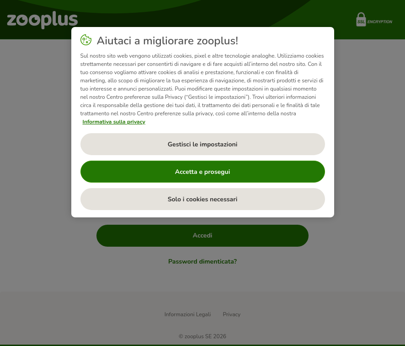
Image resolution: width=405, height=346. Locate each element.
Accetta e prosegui (202, 172)
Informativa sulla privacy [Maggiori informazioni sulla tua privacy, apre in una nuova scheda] (114, 121)
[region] (202, 122)
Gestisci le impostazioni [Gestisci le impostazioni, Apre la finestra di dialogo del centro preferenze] (203, 144)
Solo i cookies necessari (203, 199)
